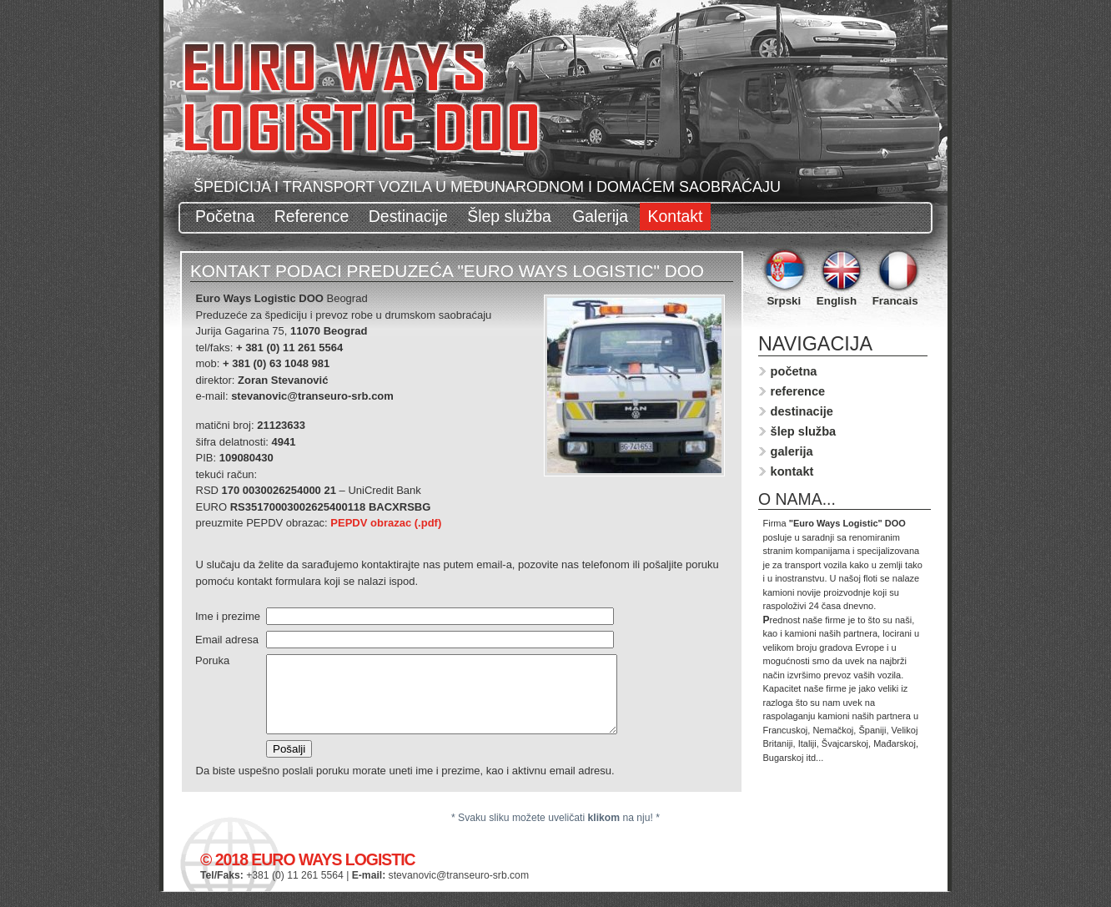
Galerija (600, 216)
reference (798, 391)
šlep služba (804, 431)
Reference (311, 216)
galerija (792, 451)
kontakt (792, 471)
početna (794, 371)
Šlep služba (511, 216)
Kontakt (675, 216)
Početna (224, 216)
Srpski (784, 301)
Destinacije (408, 216)
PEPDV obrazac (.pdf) (385, 522)
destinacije (802, 411)
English (837, 301)
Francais (895, 301)
